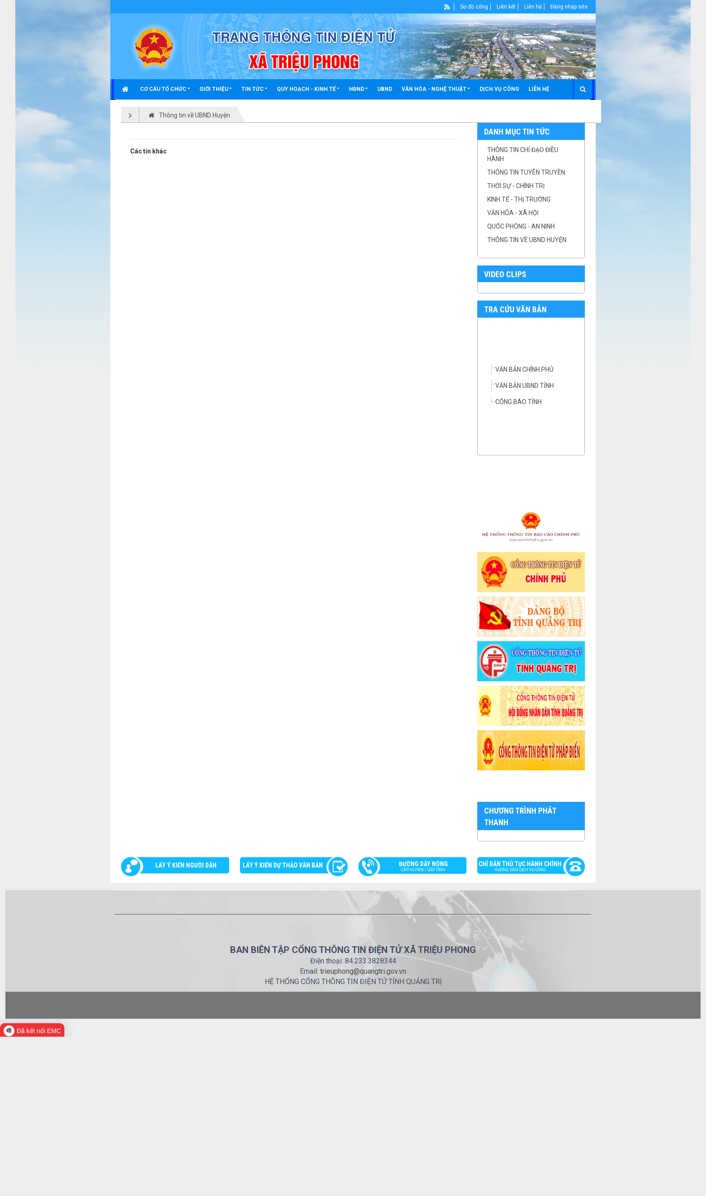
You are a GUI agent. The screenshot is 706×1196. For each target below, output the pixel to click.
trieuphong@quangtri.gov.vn (363, 1130)
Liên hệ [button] (539, 89)
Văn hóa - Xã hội (513, 212)
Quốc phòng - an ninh (521, 226)
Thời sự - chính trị (516, 185)
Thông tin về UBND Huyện (526, 239)
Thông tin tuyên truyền (526, 172)
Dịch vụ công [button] (499, 89)
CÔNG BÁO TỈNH (518, 401)
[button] (165, 89)
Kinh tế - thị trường (519, 199)
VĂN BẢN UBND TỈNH (524, 385)
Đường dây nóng (416, 1027)
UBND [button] (384, 89)
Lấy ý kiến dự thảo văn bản (283, 1025)
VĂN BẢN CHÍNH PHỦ (524, 369)
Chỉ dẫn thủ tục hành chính (526, 1027)
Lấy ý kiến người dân (186, 1025)
